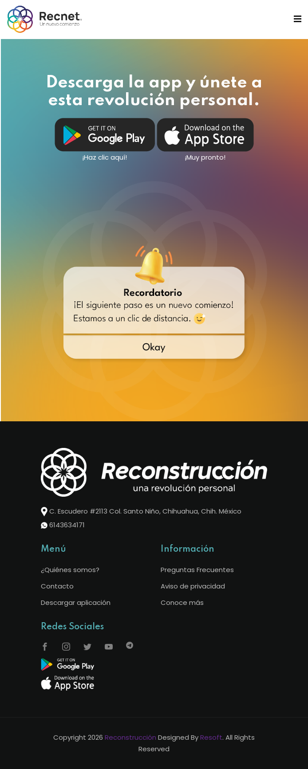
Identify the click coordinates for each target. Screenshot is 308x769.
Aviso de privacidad (193, 586)
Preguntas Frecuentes (197, 569)
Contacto (57, 586)
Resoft (211, 737)
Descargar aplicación (76, 602)
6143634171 (67, 525)
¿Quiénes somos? (70, 569)
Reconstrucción (130, 737)
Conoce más (182, 602)
